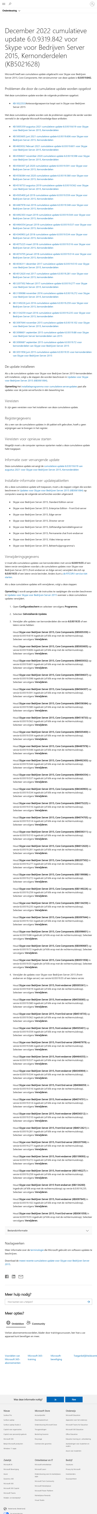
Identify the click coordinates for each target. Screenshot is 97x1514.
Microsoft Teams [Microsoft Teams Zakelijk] (10, 1493)
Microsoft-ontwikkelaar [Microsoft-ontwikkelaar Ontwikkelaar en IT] (43, 1464)
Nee (74, 1399)
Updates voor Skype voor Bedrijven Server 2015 (32, 594)
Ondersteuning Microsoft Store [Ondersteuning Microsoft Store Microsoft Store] (46, 1425)
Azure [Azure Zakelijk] (6, 1474)
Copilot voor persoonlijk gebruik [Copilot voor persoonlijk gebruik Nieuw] (15, 1434)
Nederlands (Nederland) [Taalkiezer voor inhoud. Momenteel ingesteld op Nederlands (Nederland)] (16, 1508)
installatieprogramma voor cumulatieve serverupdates (49, 386)
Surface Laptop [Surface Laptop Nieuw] (9, 1420)
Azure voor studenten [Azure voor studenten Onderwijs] (73, 1451)
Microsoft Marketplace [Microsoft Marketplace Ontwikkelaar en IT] (43, 1486)
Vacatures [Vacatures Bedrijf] (69, 1464)
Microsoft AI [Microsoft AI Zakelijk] (8, 1464)
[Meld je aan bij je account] (92, 4)
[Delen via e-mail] (19, 1276)
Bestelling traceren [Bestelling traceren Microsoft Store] (41, 1434)
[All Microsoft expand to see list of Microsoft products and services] (3, 4)
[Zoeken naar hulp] (10, 3)
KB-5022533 (19, 103)
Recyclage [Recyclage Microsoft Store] (38, 1439)
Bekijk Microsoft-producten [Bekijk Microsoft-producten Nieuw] (13, 1444)
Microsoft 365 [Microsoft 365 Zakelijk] (9, 1483)
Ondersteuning (9, 10)
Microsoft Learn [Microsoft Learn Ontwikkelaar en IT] (40, 1469)
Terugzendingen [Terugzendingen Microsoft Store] (40, 1429)
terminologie (37, 1249)
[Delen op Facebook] (7, 1276)
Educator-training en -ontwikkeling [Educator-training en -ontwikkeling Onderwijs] (78, 1439)
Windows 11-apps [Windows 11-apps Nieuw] (10, 1448)
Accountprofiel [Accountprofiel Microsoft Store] (40, 1415)
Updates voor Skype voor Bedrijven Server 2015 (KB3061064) (51, 490)
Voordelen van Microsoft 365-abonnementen (12, 1359)
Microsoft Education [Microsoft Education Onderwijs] (73, 1415)
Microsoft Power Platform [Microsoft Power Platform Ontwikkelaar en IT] (44, 1490)
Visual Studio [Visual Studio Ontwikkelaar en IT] (39, 1500)
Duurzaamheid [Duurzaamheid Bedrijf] (71, 1479)
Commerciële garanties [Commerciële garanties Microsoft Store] (43, 1444)
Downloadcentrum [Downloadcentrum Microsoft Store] (41, 1420)
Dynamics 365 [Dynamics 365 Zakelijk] (9, 1479)
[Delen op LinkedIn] (12, 1276)
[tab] (16, 1323)
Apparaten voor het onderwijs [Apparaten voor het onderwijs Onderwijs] (76, 1420)
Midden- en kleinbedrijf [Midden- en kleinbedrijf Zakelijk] (12, 1498)
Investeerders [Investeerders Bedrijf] (71, 1474)
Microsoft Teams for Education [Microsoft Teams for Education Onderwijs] (77, 1425)
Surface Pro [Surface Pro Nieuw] (8, 1415)
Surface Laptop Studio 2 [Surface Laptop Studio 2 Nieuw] (12, 1425)
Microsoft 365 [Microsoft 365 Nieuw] (9, 1439)
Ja (55, 1399)
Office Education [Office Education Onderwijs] (72, 1434)
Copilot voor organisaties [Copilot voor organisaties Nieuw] (13, 1429)
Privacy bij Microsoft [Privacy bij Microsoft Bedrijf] (73, 1469)
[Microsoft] (48, 2)
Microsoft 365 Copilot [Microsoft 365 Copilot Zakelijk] (11, 1488)
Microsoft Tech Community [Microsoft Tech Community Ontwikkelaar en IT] (44, 1481)
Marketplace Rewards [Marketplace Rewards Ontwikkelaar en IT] (43, 1495)
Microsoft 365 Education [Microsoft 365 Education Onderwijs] (74, 1429)
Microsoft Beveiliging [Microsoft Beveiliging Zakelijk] (11, 1469)
